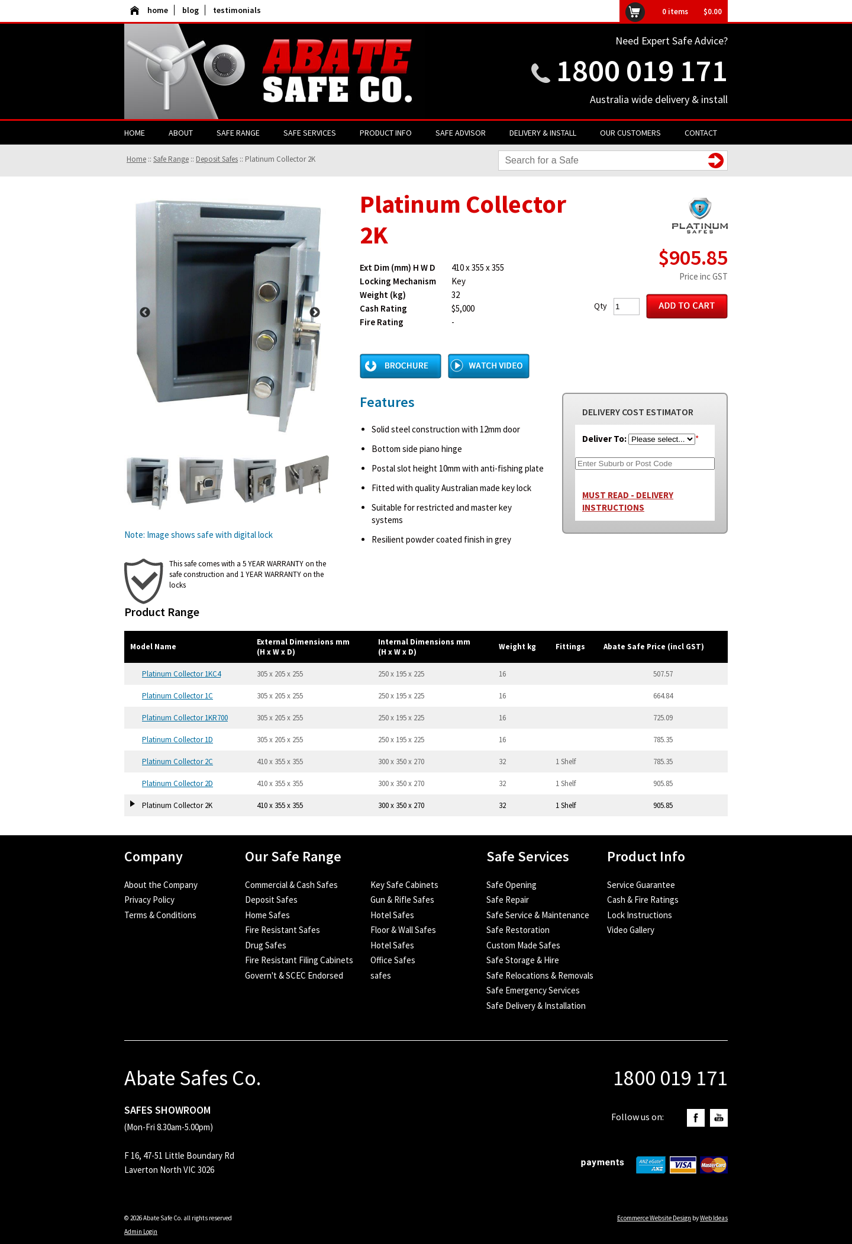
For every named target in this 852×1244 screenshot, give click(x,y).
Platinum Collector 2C (177, 761)
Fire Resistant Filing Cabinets (299, 960)
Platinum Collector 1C (177, 696)
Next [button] (315, 313)
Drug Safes (265, 945)
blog (190, 10)
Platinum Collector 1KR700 (185, 718)
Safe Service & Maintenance (537, 915)
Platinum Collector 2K (280, 159)
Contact (701, 132)
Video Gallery (630, 929)
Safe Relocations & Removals (539, 975)
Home (134, 132)
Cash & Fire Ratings (643, 899)
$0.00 (712, 12)
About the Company (161, 884)
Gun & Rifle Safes (402, 899)
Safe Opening (511, 884)
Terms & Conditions (160, 915)
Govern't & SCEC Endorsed (294, 975)
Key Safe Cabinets (404, 884)
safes (380, 975)
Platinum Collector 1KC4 (181, 674)
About (181, 132)
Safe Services (309, 132)
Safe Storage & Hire (522, 960)
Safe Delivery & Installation (536, 1005)
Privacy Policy (149, 899)
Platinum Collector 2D (177, 783)
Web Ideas (714, 1218)
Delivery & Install (542, 132)
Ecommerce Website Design (654, 1218)
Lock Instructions (639, 915)
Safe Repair (507, 899)
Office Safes (392, 960)
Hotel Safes (392, 915)
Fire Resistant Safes (282, 929)
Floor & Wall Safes (403, 929)
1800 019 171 (642, 70)
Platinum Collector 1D (177, 740)
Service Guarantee (641, 884)
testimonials (237, 10)
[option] (229, 312)
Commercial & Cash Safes (291, 884)
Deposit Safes (217, 159)
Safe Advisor (460, 132)
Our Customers (630, 132)
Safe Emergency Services (533, 990)
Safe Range (238, 132)
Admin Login (140, 1231)
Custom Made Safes (523, 945)
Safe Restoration (518, 929)
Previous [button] (145, 313)
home (149, 10)
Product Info (386, 132)
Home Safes (267, 915)
